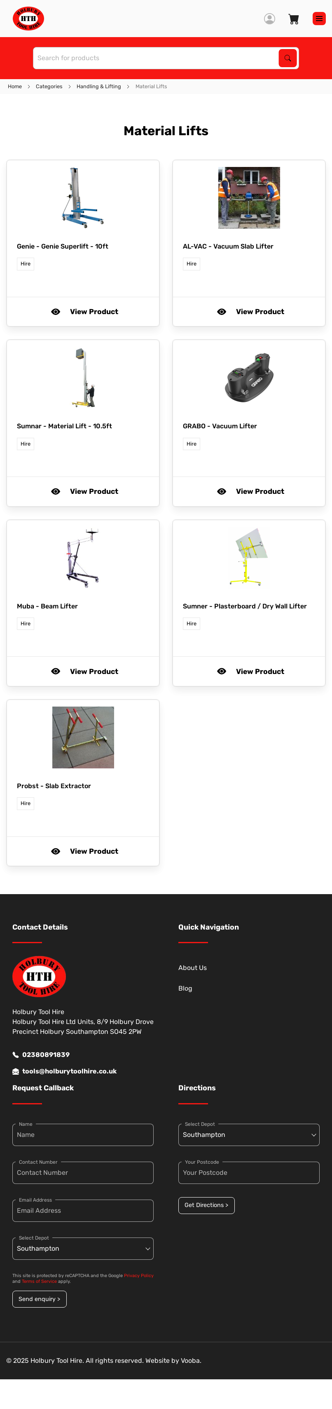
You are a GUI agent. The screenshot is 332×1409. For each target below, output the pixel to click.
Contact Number (38, 1162)
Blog (185, 988)
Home (15, 86)
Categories (49, 86)
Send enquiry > (39, 1299)
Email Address (35, 1200)
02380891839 (41, 1055)
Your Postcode (202, 1162)
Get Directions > (206, 1205)
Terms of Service (39, 1281)
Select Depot (34, 1238)
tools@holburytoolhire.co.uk (64, 1071)
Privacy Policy (139, 1275)
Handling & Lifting (99, 86)
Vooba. (191, 1360)
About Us (192, 968)
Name (26, 1124)
